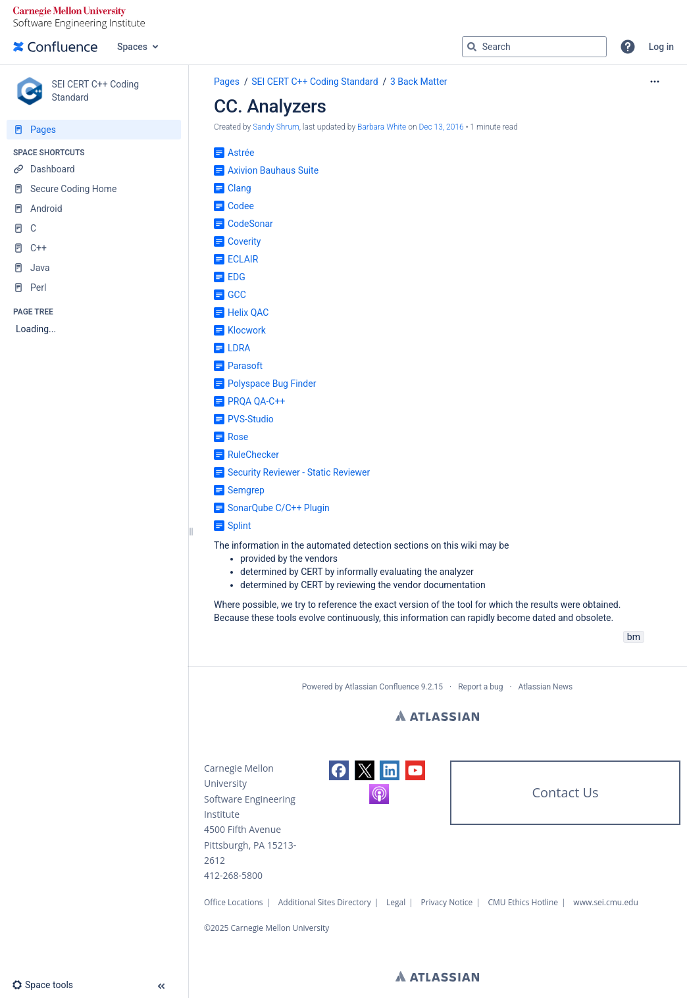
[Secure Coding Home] (94, 189)
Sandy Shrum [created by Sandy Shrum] (276, 127)
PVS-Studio (251, 419)
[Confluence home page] (55, 46)
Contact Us (565, 792)
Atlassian (437, 715)
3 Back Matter (418, 81)
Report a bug (480, 686)
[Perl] (94, 287)
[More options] (654, 81)
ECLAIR (243, 259)
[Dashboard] (94, 169)
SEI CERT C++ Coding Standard (314, 81)
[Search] (472, 46)
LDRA (239, 348)
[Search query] (534, 46)
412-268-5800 (233, 875)
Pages (227, 81)
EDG (236, 277)
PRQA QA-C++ (256, 401)
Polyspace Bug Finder (272, 383)
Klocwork (247, 330)
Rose (238, 437)
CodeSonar (250, 223)
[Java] (94, 268)
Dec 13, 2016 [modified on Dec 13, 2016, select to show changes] (441, 127)
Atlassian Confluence (382, 686)
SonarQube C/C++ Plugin (279, 508)
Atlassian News (546, 686)
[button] (627, 46)
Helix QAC (248, 312)
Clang (239, 188)
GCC (237, 294)
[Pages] (94, 129)
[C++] (94, 248)
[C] (94, 228)
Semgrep (246, 490)
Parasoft (245, 366)
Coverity (244, 241)
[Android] (94, 208)
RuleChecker (253, 454)
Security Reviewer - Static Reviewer (299, 472)
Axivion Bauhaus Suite (273, 170)
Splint (239, 525)
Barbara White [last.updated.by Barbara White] (381, 127)
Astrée (241, 152)
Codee (241, 206)
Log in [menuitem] (661, 46)
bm (633, 637)
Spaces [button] (132, 46)
